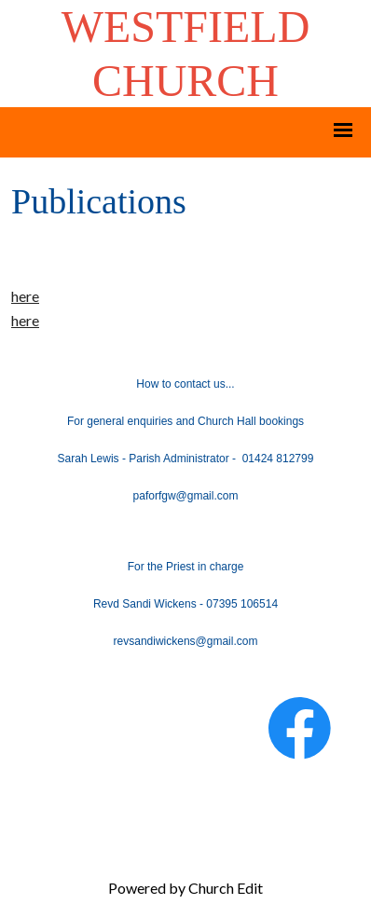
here (25, 296)
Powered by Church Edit (185, 888)
